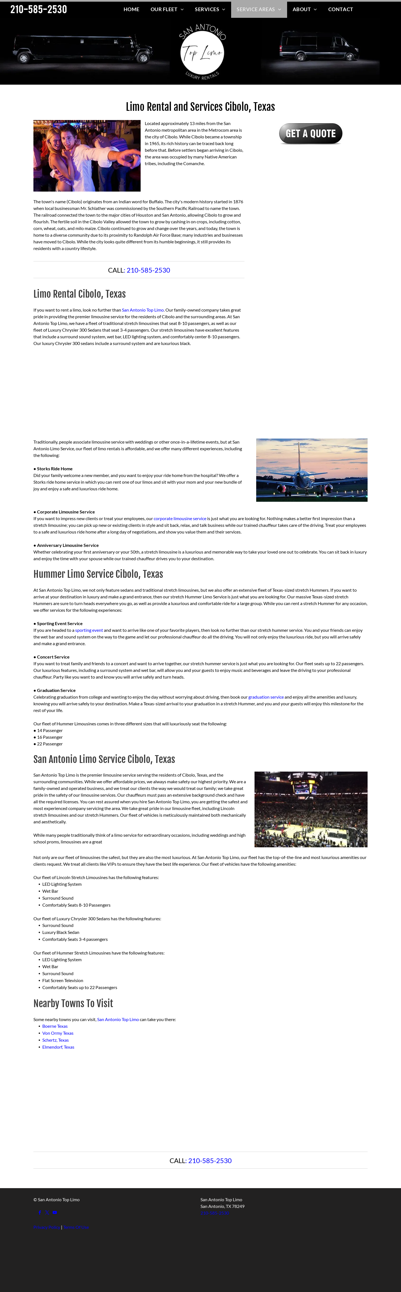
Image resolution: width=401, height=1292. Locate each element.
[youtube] (55, 1213)
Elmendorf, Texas (58, 1046)
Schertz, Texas (55, 1040)
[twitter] (47, 1213)
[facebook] (40, 1213)
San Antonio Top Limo (143, 309)
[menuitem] (131, 9)
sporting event (89, 630)
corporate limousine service (180, 518)
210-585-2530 (148, 270)
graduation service (266, 696)
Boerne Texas (55, 1026)
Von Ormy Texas (58, 1033)
